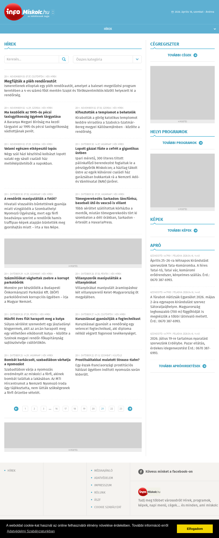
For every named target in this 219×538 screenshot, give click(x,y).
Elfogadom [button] (195, 528)
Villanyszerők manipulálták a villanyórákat (98, 280)
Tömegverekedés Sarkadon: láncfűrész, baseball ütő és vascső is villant (106, 201)
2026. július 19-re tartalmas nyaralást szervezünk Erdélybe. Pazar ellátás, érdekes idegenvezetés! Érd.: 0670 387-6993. (180, 346)
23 (121, 409)
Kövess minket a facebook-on (169, 471)
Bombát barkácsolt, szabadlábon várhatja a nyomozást (37, 362)
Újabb (16, 408)
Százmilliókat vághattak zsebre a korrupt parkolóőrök (36, 280)
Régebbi (130, 408)
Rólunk (99, 492)
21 (102, 409)
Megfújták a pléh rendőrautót (30, 81)
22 (111, 409)
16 (56, 409)
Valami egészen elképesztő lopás (30, 148)
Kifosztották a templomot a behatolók (105, 112)
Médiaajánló (103, 470)
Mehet (64, 59)
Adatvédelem (103, 478)
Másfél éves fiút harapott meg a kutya (34, 319)
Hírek (108, 29)
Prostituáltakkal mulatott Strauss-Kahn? (107, 360)
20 (93, 409)
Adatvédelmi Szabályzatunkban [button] (31, 531)
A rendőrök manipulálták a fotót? (30, 199)
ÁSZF (97, 500)
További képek (180, 230)
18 (74, 409)
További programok (180, 143)
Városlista (53, 12)
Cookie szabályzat (107, 507)
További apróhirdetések (179, 366)
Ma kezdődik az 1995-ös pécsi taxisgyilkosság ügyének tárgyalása (32, 114)
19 (84, 409)
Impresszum (103, 485)
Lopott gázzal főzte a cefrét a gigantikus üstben (107, 151)
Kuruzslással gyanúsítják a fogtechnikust (107, 319)
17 (65, 409)
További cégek (179, 55)
